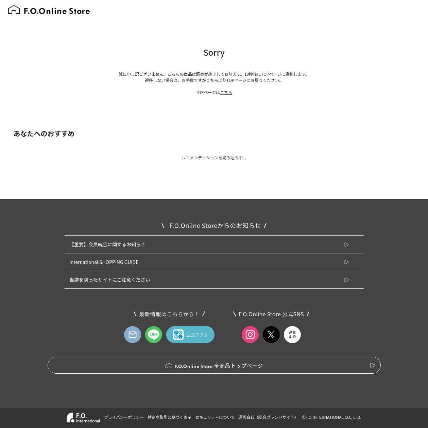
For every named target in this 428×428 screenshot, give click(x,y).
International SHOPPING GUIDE (104, 261)
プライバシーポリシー (124, 417)
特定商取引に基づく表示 (169, 417)
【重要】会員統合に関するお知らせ (107, 244)
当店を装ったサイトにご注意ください (109, 279)
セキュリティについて (215, 417)
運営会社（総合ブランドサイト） (268, 417)
